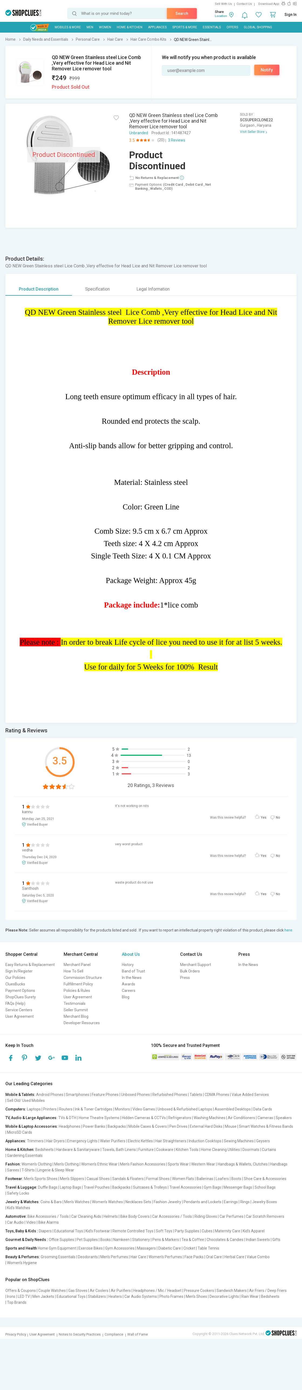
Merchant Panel (77, 965)
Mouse (230, 1126)
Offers (232, 27)
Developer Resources (82, 1023)
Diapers (45, 1231)
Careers (128, 990)
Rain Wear (250, 1296)
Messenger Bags (238, 1187)
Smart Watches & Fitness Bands (266, 1126)
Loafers (222, 1179)
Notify (267, 70)
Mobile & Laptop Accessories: (31, 1126)
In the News (132, 977)
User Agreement (19, 1016)
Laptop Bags (70, 1187)
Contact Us (244, 4)
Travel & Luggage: (21, 1187)
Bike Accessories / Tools (48, 1216)
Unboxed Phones (135, 1094)
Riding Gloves (205, 1216)
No (278, 817)
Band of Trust (133, 971)
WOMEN (105, 27)
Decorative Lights (224, 1296)
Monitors (122, 1109)
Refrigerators (179, 1118)
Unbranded (138, 133)
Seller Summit (76, 1010)
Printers (50, 1109)
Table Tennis (208, 1248)
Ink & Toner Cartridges (93, 1109)
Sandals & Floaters (128, 1179)
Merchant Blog (76, 1016)
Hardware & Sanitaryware (78, 1149)
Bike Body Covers (135, 1216)
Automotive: (16, 1216)
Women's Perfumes (165, 1257)
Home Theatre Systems (99, 1118)
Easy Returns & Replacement (30, 965)
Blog (125, 997)
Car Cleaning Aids (86, 1216)
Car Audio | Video (21, 1222)
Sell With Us (223, 4)
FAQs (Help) (15, 1003)
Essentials (212, 27)
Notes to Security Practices (80, 1334)
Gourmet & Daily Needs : (26, 1239)
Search (182, 13)
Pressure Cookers (199, 1290)
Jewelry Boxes (264, 1202)
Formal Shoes (158, 1179)
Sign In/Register (19, 971)
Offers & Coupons (20, 1290)
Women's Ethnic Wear (99, 1164)
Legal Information (153, 289)
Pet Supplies (87, 1239)
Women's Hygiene (22, 1263)
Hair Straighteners (170, 1141)
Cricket (189, 1248)
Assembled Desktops (233, 1109)
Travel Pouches (97, 1187)
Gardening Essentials (25, 1155)
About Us (131, 954)
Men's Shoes (196, 1296)
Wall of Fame (137, 1334)
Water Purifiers (112, 1141)
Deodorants (88, 1257)
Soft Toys (164, 1231)
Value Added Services (250, 1094)
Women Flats (183, 1179)
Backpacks (117, 1126)
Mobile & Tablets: (20, 1094)
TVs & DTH (67, 1118)
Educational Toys (68, 1231)
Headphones (69, 1126)
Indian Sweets (258, 1239)
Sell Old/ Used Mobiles (26, 1100)
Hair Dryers (55, 1141)
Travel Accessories (185, 1187)
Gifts (276, 1239)
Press (185, 977)
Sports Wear (178, 1164)
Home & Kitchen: (20, 1149)
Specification (97, 289)
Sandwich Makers (232, 1290)
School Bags (265, 1187)
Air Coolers (99, 1290)
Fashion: (13, 1164)
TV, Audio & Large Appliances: (31, 1118)
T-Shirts (28, 1170)
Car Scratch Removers (265, 1216)
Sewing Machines (239, 1141)
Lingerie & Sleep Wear (55, 1170)
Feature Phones (105, 1094)
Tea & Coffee (192, 1239)
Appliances (157, 27)
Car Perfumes (231, 1216)
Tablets (196, 1094)
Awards (128, 984)
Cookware (164, 1149)
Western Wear (203, 1164)
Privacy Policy (15, 1334)
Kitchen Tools (187, 1149)
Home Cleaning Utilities (220, 1149)
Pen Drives (178, 1126)
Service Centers (18, 1010)
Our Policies (15, 977)
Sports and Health (21, 1248)
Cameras (265, 1118)
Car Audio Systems (140, 1296)
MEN (90, 27)
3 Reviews (176, 140)
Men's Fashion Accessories (142, 1164)
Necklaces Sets (138, 1202)
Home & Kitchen (129, 27)
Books (105, 1239)
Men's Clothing (66, 1164)
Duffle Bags (47, 1187)
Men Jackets (43, 1296)
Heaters (115, 1296)
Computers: (15, 1109)
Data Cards (262, 1109)
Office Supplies (61, 1239)
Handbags (278, 1164)
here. (288, 930)
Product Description (39, 289)
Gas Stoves (77, 1290)
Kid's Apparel (254, 1231)
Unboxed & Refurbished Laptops (184, 1109)
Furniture (146, 1149)
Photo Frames (171, 1296)
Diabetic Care (169, 1248)
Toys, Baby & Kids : (21, 1231)
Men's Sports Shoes (40, 1179)
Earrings (231, 1202)
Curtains (269, 1149)
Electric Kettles (140, 1141)
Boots (236, 1179)
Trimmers (35, 1141)
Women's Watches (107, 1202)
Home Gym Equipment (57, 1248)
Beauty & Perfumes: (22, 1257)
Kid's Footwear (97, 1231)
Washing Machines (209, 1118)
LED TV (24, 1296)
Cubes (207, 1231)
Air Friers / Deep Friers (268, 1290)
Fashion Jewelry (167, 1202)
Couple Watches (52, 1290)
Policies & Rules (77, 990)
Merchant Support (195, 965)
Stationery (141, 1239)
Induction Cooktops (205, 1141)
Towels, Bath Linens (119, 1149)
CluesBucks (15, 984)
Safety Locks (18, 1193)
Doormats (250, 1149)
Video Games (143, 1109)
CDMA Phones (217, 1094)
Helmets (111, 1216)
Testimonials (74, 1003)
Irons (11, 1296)
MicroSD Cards (19, 1132)
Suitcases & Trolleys (150, 1187)
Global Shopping (258, 27)
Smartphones (77, 1094)
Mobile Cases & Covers (147, 1126)
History (128, 965)
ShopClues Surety (20, 997)
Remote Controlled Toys (132, 1231)
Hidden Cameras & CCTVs (144, 1118)
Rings (245, 1202)
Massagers (146, 1248)
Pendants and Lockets (202, 1202)
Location (221, 16)
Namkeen (121, 1239)
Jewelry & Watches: (22, 1202)
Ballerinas (205, 1179)
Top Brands (16, 1302)
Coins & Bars (51, 1202)
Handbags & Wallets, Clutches (243, 1164)
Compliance (114, 1334)
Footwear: (14, 1179)
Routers (66, 1109)
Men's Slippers (72, 1179)
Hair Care (138, 1257)
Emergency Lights (82, 1141)
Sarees (13, 1170)
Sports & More (184, 27)
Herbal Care (234, 1257)
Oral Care (214, 1257)
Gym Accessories (120, 1248)
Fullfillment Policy (78, 984)
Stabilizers (97, 1296)
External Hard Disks (206, 1126)
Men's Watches (77, 1202)
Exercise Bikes (90, 1248)
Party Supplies (187, 1231)
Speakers (284, 1118)
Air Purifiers (121, 1290)
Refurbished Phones (169, 1094)
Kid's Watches (18, 1208)
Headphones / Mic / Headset (157, 1290)
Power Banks (94, 1126)
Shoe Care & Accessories (265, 1179)
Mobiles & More (68, 27)
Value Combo (258, 1257)
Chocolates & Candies (225, 1239)
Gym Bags (212, 1187)
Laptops (34, 1109)
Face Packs (194, 1257)
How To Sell (73, 971)
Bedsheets (44, 1149)
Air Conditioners (241, 1118)
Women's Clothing (37, 1164)
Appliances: (15, 1141)
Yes (263, 817)
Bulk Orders (190, 971)
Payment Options (20, 990)
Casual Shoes (98, 1179)
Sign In (290, 14)
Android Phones (49, 1094)
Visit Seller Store (252, 132)
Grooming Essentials (58, 1257)
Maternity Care (227, 1231)
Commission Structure (83, 977)
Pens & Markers (165, 1239)
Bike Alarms (48, 1222)
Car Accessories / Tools (172, 1216)
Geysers (263, 1141)
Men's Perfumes (114, 1257)
